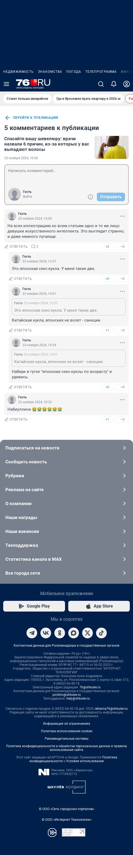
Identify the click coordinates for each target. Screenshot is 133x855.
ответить (16, 247)
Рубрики (66, 475)
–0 (122, 247)
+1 (107, 330)
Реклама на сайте (66, 489)
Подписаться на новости (66, 448)
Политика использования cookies (66, 731)
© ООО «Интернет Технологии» (67, 820)
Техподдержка (66, 545)
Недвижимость (18, 72)
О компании (66, 503)
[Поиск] (100, 84)
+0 (107, 279)
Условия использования (85, 761)
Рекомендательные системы (66, 739)
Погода (73, 72)
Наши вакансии (66, 531)
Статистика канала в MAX (66, 559)
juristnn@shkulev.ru (66, 695)
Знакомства (50, 72)
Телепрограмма (101, 72)
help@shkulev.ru (78, 698)
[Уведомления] (113, 84)
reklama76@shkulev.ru (111, 709)
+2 (107, 247)
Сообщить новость (66, 462)
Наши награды (66, 517)
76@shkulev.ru (90, 687)
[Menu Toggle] (6, 84)
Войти (27, 197)
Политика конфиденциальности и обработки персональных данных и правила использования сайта (66, 748)
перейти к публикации (31, 117)
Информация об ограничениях (66, 724)
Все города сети (66, 573)
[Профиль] (126, 84)
